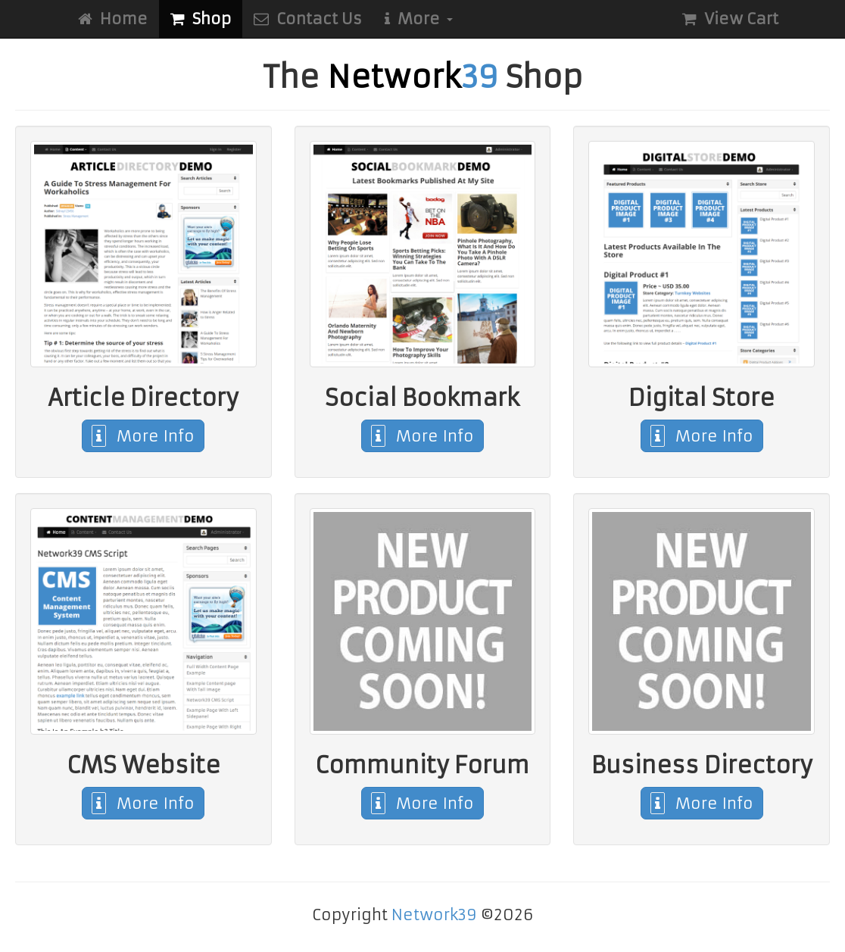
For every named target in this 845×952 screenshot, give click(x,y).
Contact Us (308, 18)
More (419, 18)
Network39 (434, 914)
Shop (200, 18)
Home (113, 18)
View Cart (730, 18)
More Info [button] (143, 436)
